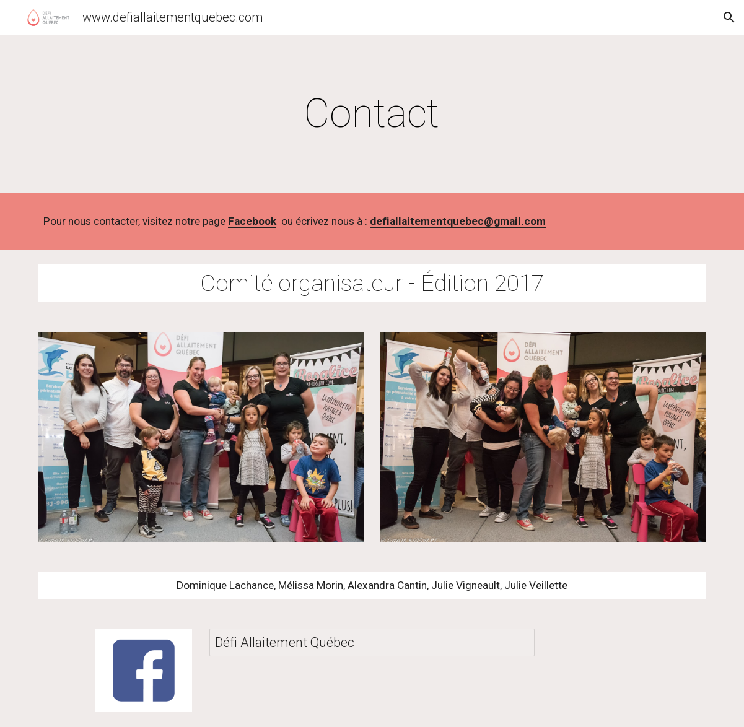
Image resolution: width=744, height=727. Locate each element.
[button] (729, 17)
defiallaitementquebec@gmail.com (458, 221)
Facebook (252, 221)
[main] (372, 114)
